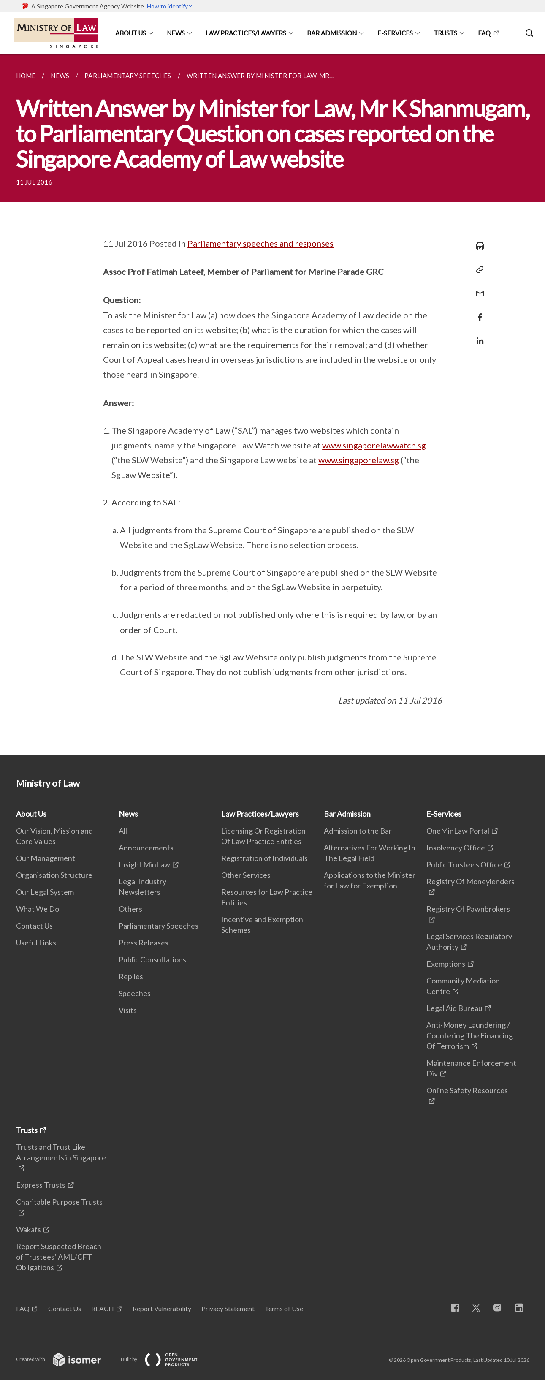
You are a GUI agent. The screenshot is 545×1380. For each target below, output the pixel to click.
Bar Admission (332, 33)
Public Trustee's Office (464, 864)
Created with (65, 1359)
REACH (102, 1308)
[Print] (477, 246)
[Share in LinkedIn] (477, 335)
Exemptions (445, 963)
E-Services (395, 33)
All (123, 830)
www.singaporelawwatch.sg (374, 445)
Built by (166, 1359)
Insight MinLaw (144, 864)
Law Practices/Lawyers (246, 33)
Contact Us (34, 925)
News (176, 33)
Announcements (146, 847)
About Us (130, 33)
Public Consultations (152, 959)
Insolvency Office (455, 847)
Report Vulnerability (162, 1308)
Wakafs (28, 1229)
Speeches (135, 993)
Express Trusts (40, 1185)
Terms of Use (284, 1308)
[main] (272, 404)
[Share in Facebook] (477, 312)
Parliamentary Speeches (158, 925)
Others (130, 908)
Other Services (246, 875)
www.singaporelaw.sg (358, 460)
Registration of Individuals (264, 858)
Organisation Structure (54, 875)
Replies (131, 976)
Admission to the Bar (358, 830)
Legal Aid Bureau (454, 1008)
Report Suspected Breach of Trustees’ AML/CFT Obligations (58, 1256)
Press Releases (143, 942)
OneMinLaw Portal (457, 830)
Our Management (45, 858)
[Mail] (477, 288)
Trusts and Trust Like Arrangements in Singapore (61, 1152)
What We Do (37, 908)
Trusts (445, 33)
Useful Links (36, 942)
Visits (128, 1010)
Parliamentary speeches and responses (260, 243)
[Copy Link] (477, 270)
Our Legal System (45, 891)
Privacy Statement (228, 1308)
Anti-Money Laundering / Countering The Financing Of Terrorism (469, 1035)
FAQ (484, 33)
